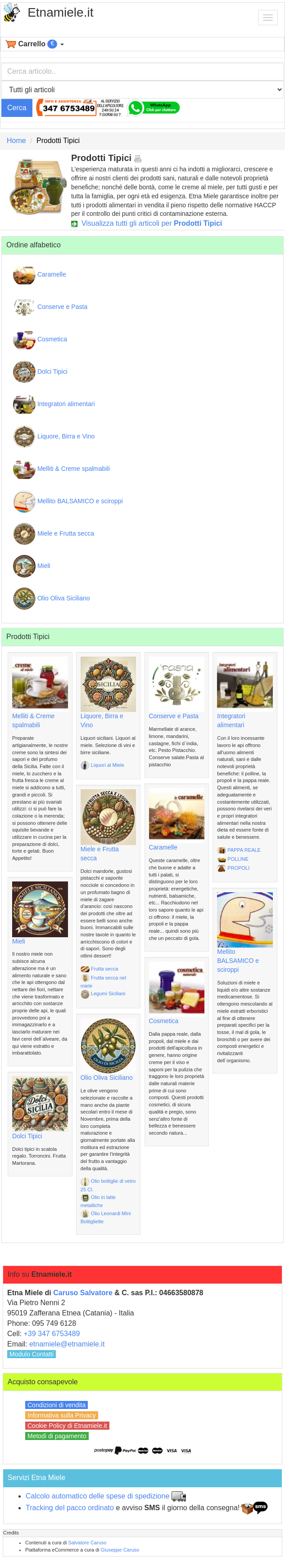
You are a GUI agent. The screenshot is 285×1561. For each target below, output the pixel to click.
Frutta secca (99, 968)
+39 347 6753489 (51, 1333)
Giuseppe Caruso (120, 1549)
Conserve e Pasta (50, 307)
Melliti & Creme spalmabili (61, 469)
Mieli (31, 566)
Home (16, 140)
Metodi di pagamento (56, 1436)
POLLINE (233, 859)
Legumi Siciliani (103, 993)
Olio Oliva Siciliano (51, 598)
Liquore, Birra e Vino (54, 436)
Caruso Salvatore (83, 1293)
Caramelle (39, 275)
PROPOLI (233, 868)
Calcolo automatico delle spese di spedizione (97, 1496)
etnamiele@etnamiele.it (66, 1344)
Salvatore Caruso (87, 1542)
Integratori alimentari (54, 404)
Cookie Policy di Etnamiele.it (67, 1425)
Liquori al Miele (102, 765)
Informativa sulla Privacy (61, 1415)
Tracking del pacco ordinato (70, 1508)
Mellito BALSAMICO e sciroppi (68, 501)
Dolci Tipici (40, 372)
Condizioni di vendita (56, 1405)
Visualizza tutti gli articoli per (146, 223)
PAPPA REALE (239, 850)
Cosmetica (40, 339)
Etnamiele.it (60, 12)
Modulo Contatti (31, 1354)
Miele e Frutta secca (53, 534)
